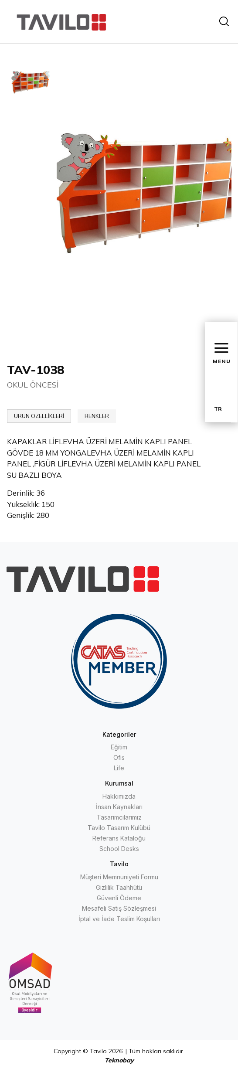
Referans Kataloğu (119, 838)
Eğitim (119, 747)
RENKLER (97, 415)
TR (218, 408)
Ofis (119, 757)
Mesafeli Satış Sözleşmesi (119, 908)
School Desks (119, 848)
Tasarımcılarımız (119, 817)
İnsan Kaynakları (119, 806)
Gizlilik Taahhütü (119, 887)
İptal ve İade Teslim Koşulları (119, 918)
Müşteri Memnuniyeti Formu (119, 877)
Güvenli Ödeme (119, 898)
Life (119, 768)
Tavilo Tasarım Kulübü (119, 827)
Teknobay (119, 1060)
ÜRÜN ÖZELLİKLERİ (39, 415)
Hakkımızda (119, 796)
